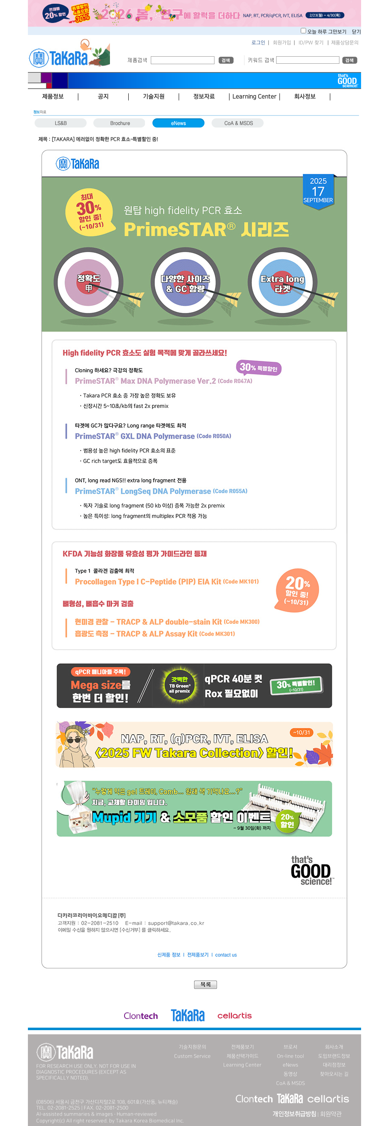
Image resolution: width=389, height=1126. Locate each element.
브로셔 (290, 1047)
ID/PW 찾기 (311, 42)
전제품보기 (242, 1047)
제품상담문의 (345, 42)
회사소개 (334, 1047)
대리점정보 (334, 1065)
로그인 (258, 42)
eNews (290, 1065)
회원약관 (331, 1114)
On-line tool (290, 1056)
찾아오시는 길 (334, 1074)
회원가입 (282, 42)
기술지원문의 (192, 1047)
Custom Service (192, 1056)
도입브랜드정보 (334, 1056)
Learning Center (242, 1065)
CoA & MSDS (290, 1083)
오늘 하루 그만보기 (327, 32)
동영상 (290, 1074)
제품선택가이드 (243, 1056)
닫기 (356, 32)
